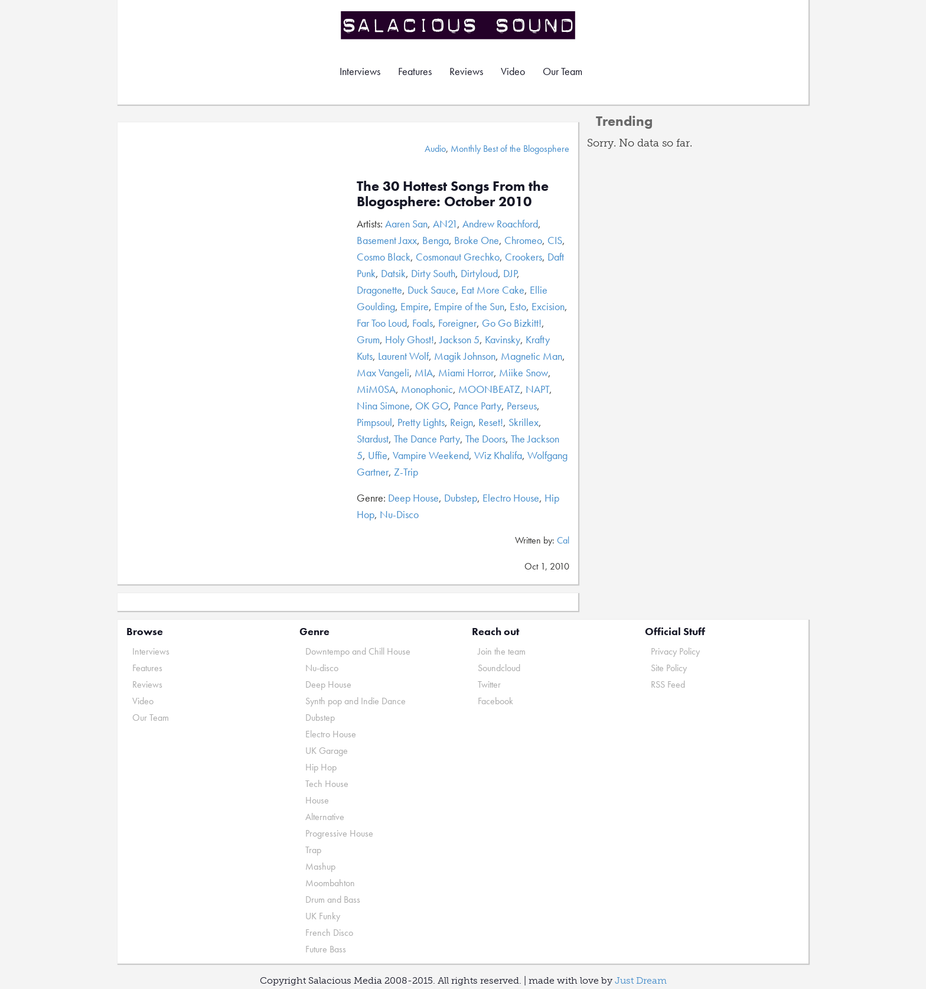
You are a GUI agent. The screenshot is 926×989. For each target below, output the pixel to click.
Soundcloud (499, 668)
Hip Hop (321, 767)
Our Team (562, 71)
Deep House (413, 498)
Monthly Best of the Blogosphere (510, 148)
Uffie (377, 455)
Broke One (476, 240)
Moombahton (330, 883)
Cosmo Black (383, 256)
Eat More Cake (492, 290)
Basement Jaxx (387, 240)
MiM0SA (376, 389)
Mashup (320, 866)
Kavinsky (502, 339)
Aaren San (406, 223)
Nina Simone (383, 405)
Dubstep (460, 498)
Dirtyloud (479, 273)
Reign (461, 422)
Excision (548, 306)
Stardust (373, 438)
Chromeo (523, 240)
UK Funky (322, 916)
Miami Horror (466, 372)
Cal (563, 540)
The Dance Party (427, 438)
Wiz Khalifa (498, 455)
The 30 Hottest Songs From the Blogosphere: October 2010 (453, 193)
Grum (368, 339)
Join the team (502, 651)
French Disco (329, 932)
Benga (435, 240)
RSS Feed (668, 684)
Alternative (324, 817)
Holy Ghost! (409, 339)
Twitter (489, 684)
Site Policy (669, 668)
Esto (518, 306)
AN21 (445, 223)
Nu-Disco (399, 514)
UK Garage (326, 750)
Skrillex (523, 422)
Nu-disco (321, 668)
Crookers (523, 256)
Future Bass (325, 949)
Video (513, 71)
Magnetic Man (531, 356)
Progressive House (339, 833)
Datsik (393, 273)
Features (415, 71)
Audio (435, 148)
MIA (424, 372)
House (317, 800)
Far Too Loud (382, 323)
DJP (510, 273)
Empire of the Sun (469, 306)
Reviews (466, 71)
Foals (422, 323)
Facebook (495, 701)
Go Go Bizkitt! (512, 323)
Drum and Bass (332, 899)
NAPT (537, 389)
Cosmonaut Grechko (458, 256)
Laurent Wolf (403, 356)
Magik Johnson (464, 356)
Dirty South (433, 273)
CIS (554, 240)
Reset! (490, 422)
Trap (313, 850)
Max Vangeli (383, 372)
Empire (414, 306)
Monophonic (427, 389)
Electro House (510, 498)
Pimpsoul (374, 422)
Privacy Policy (675, 651)
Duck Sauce (431, 290)
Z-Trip (406, 472)
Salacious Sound (459, 25)
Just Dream (641, 980)
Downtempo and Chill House (357, 651)
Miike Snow (523, 372)
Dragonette (379, 290)
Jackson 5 (459, 339)
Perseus (522, 405)
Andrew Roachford (500, 223)
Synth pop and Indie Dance (355, 701)
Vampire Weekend (431, 455)
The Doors (485, 438)
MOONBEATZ (489, 389)
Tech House (326, 783)
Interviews (360, 71)
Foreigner (457, 323)
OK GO (431, 405)
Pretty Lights (421, 422)
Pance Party (477, 405)
